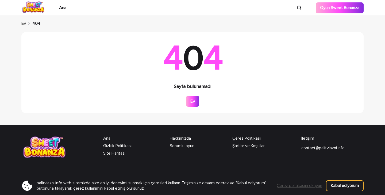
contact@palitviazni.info (323, 148)
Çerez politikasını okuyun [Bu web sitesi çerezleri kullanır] (299, 185)
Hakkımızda (180, 138)
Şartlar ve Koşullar (248, 145)
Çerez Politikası (246, 138)
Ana (62, 7)
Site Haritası (114, 153)
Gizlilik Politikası (117, 145)
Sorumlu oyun (182, 145)
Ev (23, 23)
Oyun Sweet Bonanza (339, 7)
